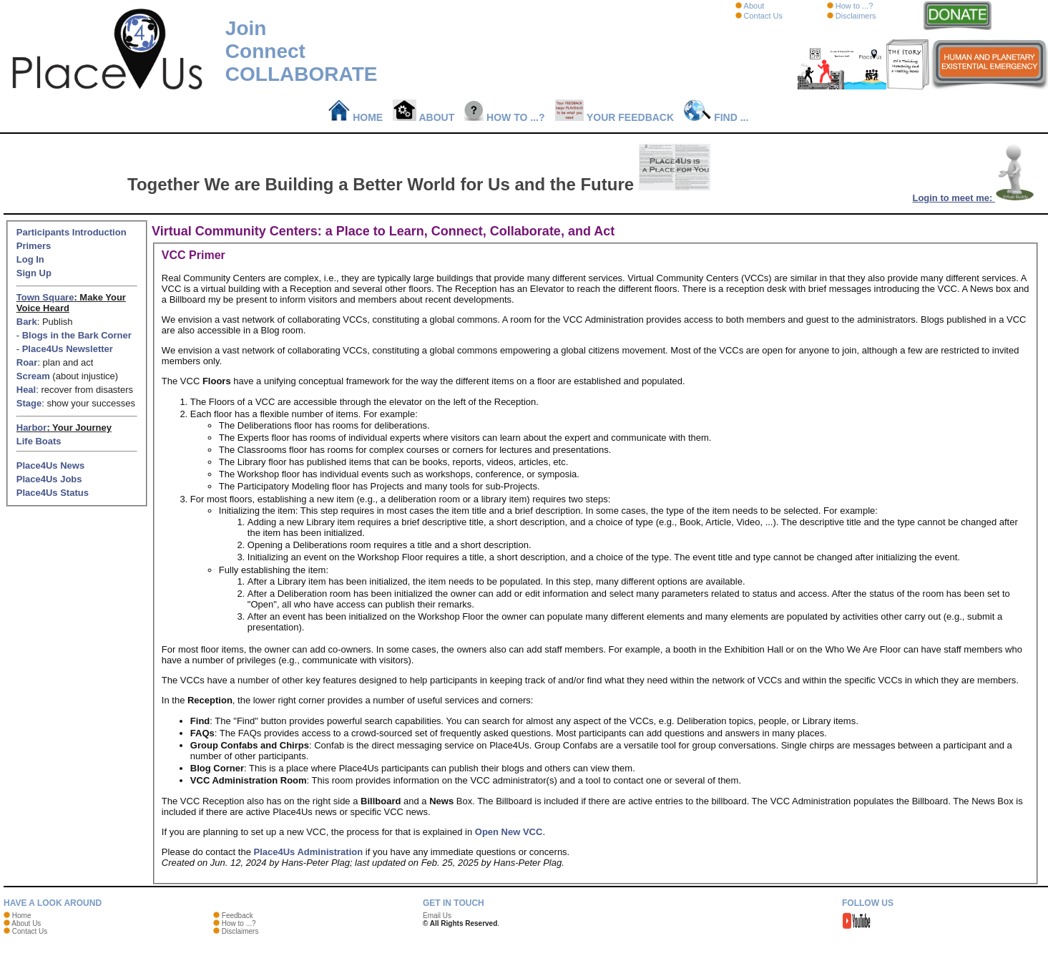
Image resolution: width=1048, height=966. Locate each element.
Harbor (31, 427)
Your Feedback (615, 117)
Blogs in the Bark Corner (77, 335)
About (754, 5)
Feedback (237, 915)
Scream (33, 376)
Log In (30, 259)
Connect (265, 51)
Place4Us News (50, 465)
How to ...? (854, 5)
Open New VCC (509, 831)
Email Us (437, 915)
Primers (33, 245)
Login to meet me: (973, 197)
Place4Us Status (52, 492)
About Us (26, 923)
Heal (26, 389)
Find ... (716, 117)
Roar (27, 362)
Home (355, 117)
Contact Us (763, 15)
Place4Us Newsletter (67, 348)
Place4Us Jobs (49, 479)
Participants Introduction (71, 232)
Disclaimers (856, 15)
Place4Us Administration (308, 852)
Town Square (45, 297)
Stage (28, 403)
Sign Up (34, 273)
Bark (26, 321)
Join (246, 28)
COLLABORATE (301, 74)
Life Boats (39, 441)
